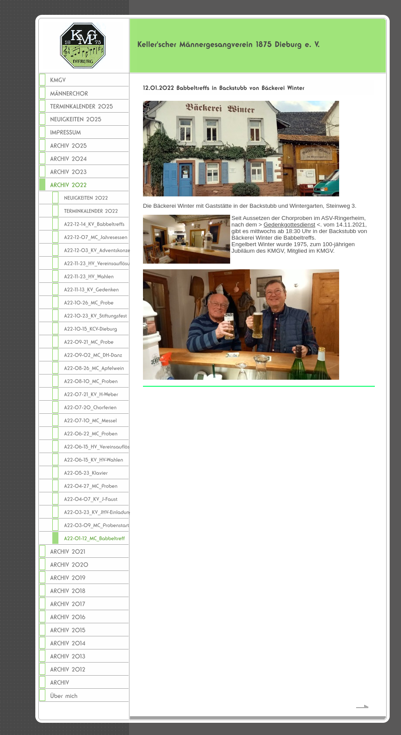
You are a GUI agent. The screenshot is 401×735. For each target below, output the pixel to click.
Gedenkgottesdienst (290, 224)
